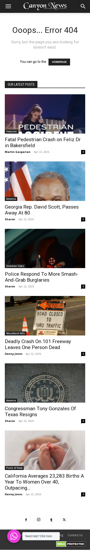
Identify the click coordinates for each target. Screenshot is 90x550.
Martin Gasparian (17, 152)
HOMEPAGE (59, 62)
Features (11, 131)
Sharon (10, 219)
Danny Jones (13, 353)
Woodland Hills (15, 333)
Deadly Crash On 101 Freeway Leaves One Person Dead (38, 344)
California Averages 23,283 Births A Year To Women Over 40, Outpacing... (44, 482)
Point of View (14, 468)
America (11, 198)
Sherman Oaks (15, 266)
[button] (8, 6)
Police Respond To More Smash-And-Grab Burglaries (41, 277)
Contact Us (75, 535)
